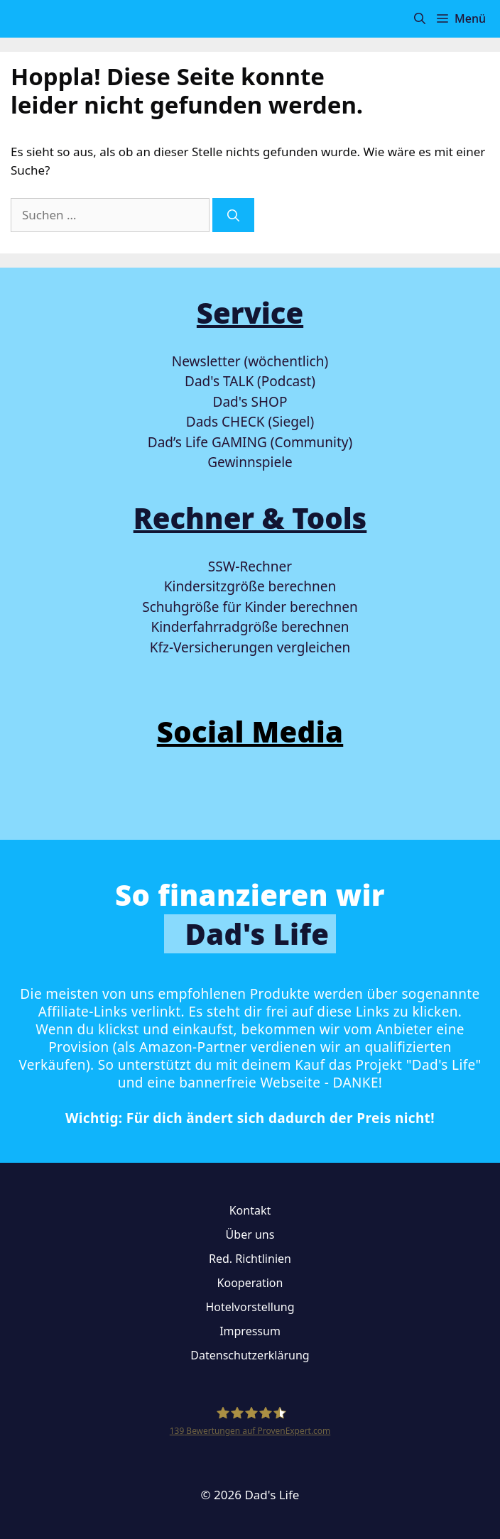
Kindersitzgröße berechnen (250, 586)
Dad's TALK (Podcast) (250, 381)
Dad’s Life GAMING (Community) (250, 442)
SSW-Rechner (250, 566)
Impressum (250, 1331)
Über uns (250, 1234)
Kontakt (250, 1210)
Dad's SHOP (250, 402)
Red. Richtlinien (250, 1258)
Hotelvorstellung (249, 1307)
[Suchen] (233, 215)
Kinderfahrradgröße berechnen (250, 627)
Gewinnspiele (250, 462)
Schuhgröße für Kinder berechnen (249, 607)
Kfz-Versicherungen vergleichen (250, 647)
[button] (419, 19)
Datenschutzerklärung (249, 1355)
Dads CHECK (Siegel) (250, 421)
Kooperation (250, 1283)
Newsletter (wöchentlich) (250, 361)
